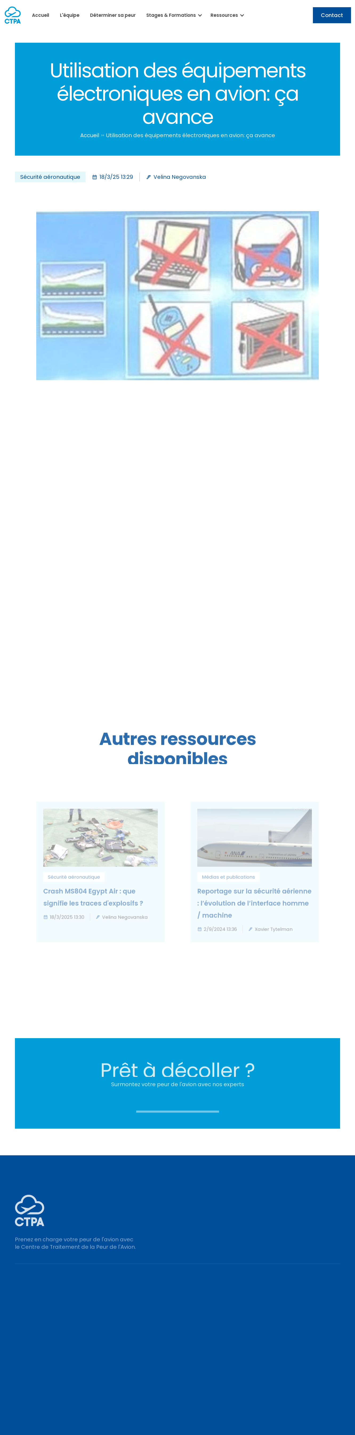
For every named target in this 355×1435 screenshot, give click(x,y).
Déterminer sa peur (113, 15)
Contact (332, 15)
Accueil (40, 15)
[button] (173, 15)
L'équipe (69, 15)
